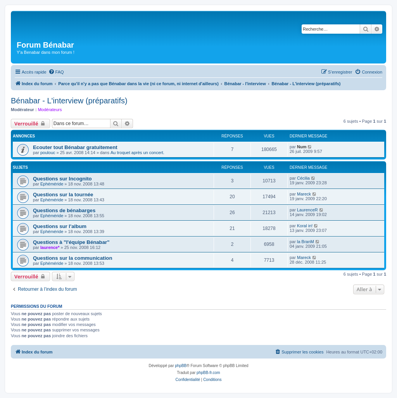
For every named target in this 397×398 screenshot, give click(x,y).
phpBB (180, 366)
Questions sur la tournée (63, 194)
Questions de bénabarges (64, 210)
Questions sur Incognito (62, 179)
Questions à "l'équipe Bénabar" (71, 242)
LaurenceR (307, 210)
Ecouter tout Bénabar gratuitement (75, 147)
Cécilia (303, 178)
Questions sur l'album (59, 226)
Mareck (304, 194)
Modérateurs (50, 109)
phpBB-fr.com (208, 373)
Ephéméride (51, 184)
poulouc (47, 152)
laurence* (50, 247)
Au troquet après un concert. (137, 152)
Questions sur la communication (72, 258)
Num (301, 146)
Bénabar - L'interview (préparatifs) (69, 100)
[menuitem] (56, 72)
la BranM (305, 241)
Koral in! (304, 225)
